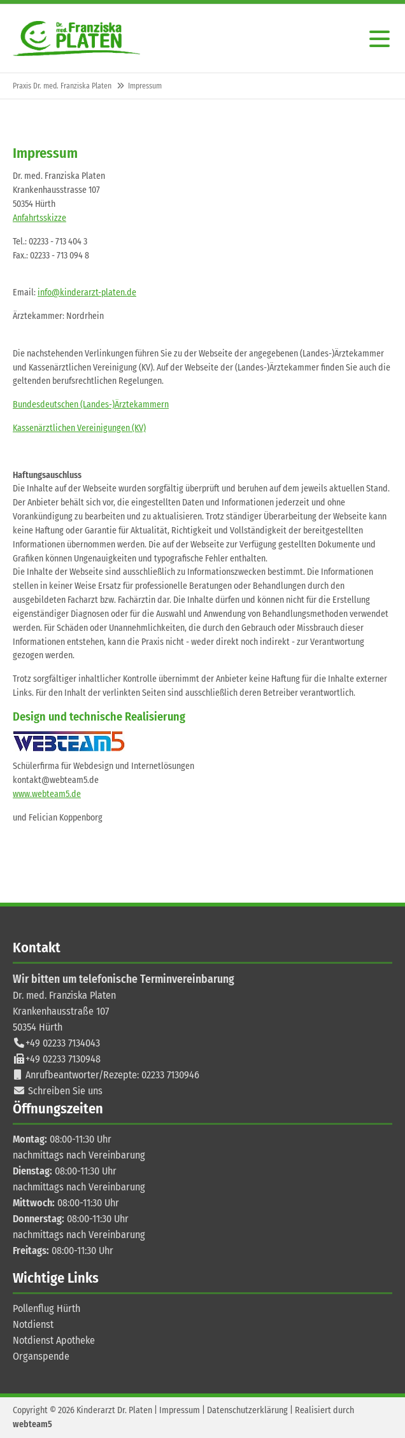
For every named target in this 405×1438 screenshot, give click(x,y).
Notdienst (33, 1324)
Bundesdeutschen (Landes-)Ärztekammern (91, 404)
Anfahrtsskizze (39, 218)
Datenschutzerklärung (247, 1410)
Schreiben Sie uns (65, 1091)
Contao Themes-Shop (76, 38)
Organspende (41, 1356)
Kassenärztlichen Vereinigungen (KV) (79, 428)
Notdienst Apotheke (54, 1340)
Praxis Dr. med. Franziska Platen (62, 85)
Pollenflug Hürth (46, 1308)
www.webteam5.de (47, 794)
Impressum (179, 1410)
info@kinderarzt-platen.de (87, 292)
